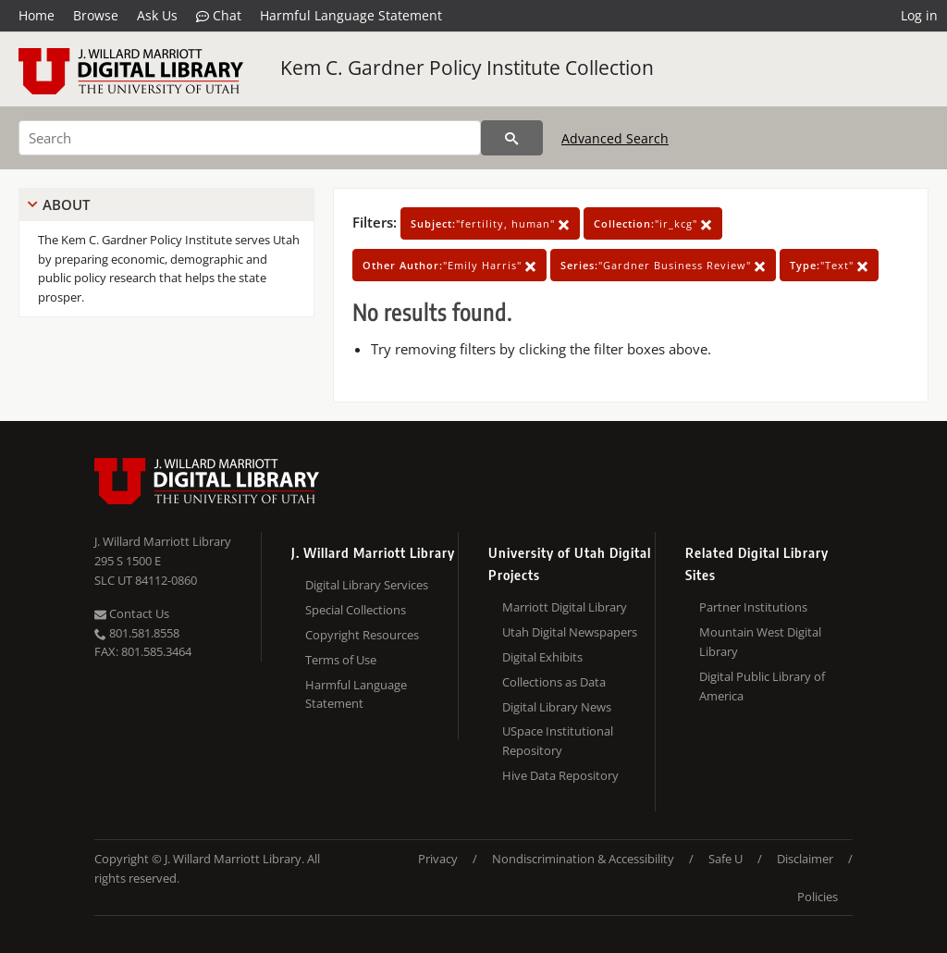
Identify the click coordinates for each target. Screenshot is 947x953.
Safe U (725, 858)
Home (36, 15)
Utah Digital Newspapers (569, 632)
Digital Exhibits (542, 657)
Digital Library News (556, 707)
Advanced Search (615, 138)
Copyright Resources (362, 634)
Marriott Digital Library (564, 607)
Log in (919, 15)
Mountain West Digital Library (760, 642)
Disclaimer (805, 858)
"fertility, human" (490, 223)
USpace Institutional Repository (557, 741)
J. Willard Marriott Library (162, 541)
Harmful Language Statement (351, 15)
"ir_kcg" (653, 223)
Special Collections (355, 609)
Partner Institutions (753, 607)
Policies (817, 896)
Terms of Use (340, 659)
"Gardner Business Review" (663, 265)
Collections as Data (554, 682)
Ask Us (157, 15)
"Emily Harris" (449, 265)
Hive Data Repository (560, 775)
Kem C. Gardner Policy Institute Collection (467, 67)
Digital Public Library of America (762, 686)
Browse (95, 15)
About (66, 204)
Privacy (438, 858)
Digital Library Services (366, 584)
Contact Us (131, 613)
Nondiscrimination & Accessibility (583, 858)
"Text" (829, 265)
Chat (218, 15)
